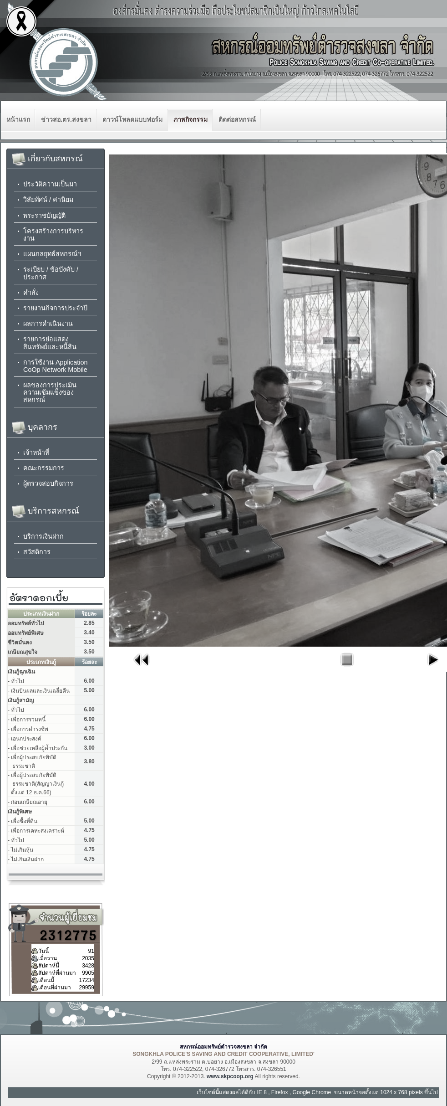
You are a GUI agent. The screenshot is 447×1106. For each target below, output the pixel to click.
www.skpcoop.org (230, 1076)
